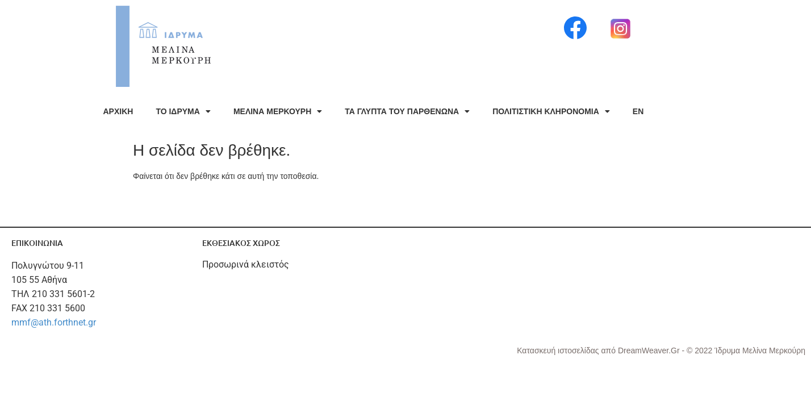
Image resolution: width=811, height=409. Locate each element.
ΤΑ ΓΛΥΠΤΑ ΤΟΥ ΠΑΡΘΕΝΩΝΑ (407, 111)
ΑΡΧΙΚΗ (118, 111)
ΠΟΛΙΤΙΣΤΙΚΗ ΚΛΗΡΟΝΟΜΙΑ (551, 111)
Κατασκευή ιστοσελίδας (559, 350)
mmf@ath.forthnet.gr (53, 322)
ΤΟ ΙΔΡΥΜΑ (183, 111)
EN (638, 111)
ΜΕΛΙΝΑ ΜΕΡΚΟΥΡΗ (277, 111)
